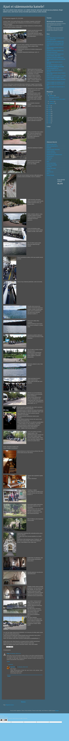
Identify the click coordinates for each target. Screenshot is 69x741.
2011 (49, 122)
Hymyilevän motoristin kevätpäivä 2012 (55, 50)
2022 (49, 93)
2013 (49, 119)
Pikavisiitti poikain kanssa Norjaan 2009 (55, 43)
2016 (49, 113)
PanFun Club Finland (51, 163)
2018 (49, 109)
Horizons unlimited (51, 151)
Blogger (57, 710)
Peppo (8, 653)
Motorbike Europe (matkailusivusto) (54, 154)
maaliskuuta (52, 103)
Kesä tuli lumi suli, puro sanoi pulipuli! (57, 99)
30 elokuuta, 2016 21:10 (15, 653)
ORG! (48, 161)
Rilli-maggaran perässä (54, 97)
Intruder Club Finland (51, 152)
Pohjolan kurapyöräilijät (52, 164)
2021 (49, 105)
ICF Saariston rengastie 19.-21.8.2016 (55, 66)
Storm (48, 173)
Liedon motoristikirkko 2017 (53, 68)
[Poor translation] (5, 720)
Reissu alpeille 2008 (51, 39)
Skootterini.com (50, 171)
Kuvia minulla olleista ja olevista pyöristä (55, 37)
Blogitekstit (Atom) (10, 704)
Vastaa (8, 661)
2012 (49, 120)
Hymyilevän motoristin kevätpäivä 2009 (55, 41)
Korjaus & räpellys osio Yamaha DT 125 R (56, 82)
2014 (49, 117)
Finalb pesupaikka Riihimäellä (53, 149)
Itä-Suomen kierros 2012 (52, 52)
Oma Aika (49, 159)
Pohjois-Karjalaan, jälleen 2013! (53, 55)
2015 (49, 115)
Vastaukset (10, 664)
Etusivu (23, 702)
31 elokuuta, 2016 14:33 (22, 666)
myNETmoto (49, 158)
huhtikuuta (51, 101)
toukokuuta (51, 95)
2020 (49, 107)
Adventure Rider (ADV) (52, 144)
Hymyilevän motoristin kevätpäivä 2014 (55, 57)
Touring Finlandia (50, 175)
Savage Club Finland (51, 168)
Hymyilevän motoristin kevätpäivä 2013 (55, 54)
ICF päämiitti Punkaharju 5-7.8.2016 (54, 64)
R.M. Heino (49, 166)
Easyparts (49, 147)
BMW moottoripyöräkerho (52, 146)
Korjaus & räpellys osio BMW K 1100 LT (55, 77)
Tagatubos (12, 666)
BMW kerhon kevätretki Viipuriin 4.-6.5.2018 (56, 75)
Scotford (48, 170)
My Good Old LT (50, 156)
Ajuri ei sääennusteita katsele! (23, 6)
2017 (49, 111)
